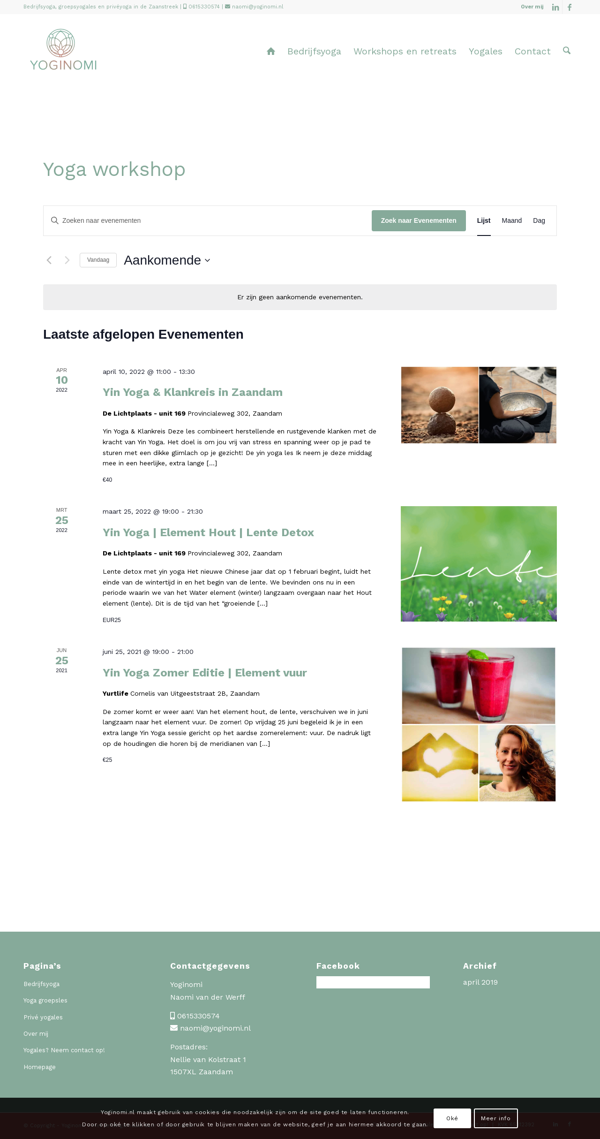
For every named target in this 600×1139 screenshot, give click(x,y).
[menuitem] (529, 7)
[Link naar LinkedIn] (555, 7)
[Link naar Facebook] (569, 7)
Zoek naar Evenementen (419, 220)
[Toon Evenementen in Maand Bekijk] (512, 220)
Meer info (495, 1118)
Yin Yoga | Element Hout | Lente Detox (208, 532)
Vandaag (98, 260)
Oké (452, 1118)
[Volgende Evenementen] (67, 260)
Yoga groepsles (45, 1000)
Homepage (39, 1067)
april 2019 (480, 982)
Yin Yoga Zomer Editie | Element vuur (205, 672)
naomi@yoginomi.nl (257, 7)
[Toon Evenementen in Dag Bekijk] (539, 220)
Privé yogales (43, 1017)
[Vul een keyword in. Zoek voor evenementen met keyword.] (208, 220)
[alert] (300, 297)
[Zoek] (567, 51)
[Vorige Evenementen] (48, 260)
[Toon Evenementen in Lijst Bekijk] (484, 220)
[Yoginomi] (63, 58)
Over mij (532, 7)
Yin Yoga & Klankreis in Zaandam (193, 392)
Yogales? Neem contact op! (64, 1050)
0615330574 (204, 7)
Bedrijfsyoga (41, 983)
